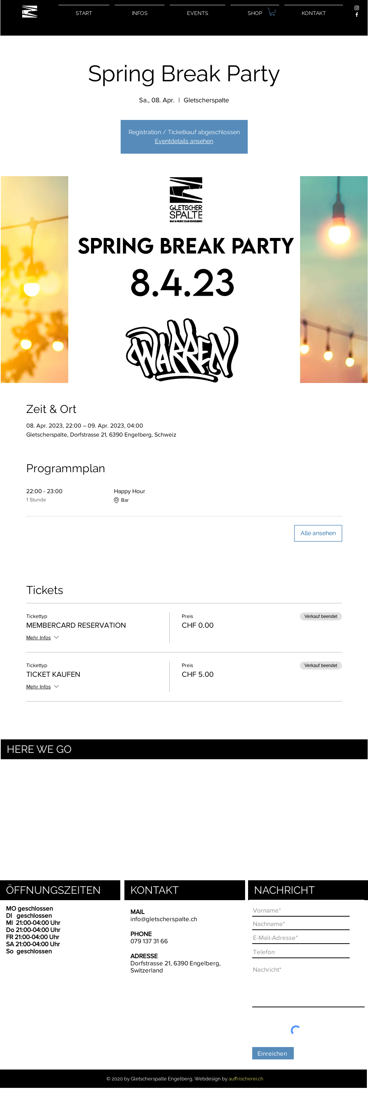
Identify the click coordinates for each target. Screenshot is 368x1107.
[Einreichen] (273, 1053)
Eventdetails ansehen (184, 141)
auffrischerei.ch (246, 1079)
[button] (272, 12)
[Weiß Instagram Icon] (357, 8)
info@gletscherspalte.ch (163, 918)
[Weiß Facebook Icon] (357, 15)
